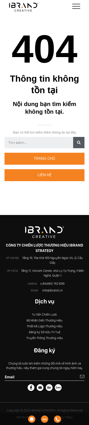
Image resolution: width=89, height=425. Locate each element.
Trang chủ (44, 158)
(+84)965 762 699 (52, 283)
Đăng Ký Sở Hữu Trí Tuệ (44, 332)
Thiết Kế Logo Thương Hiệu (45, 326)
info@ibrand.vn (52, 290)
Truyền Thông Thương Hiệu (44, 338)
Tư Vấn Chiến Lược (44, 314)
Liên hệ (44, 175)
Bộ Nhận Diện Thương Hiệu (44, 320)
